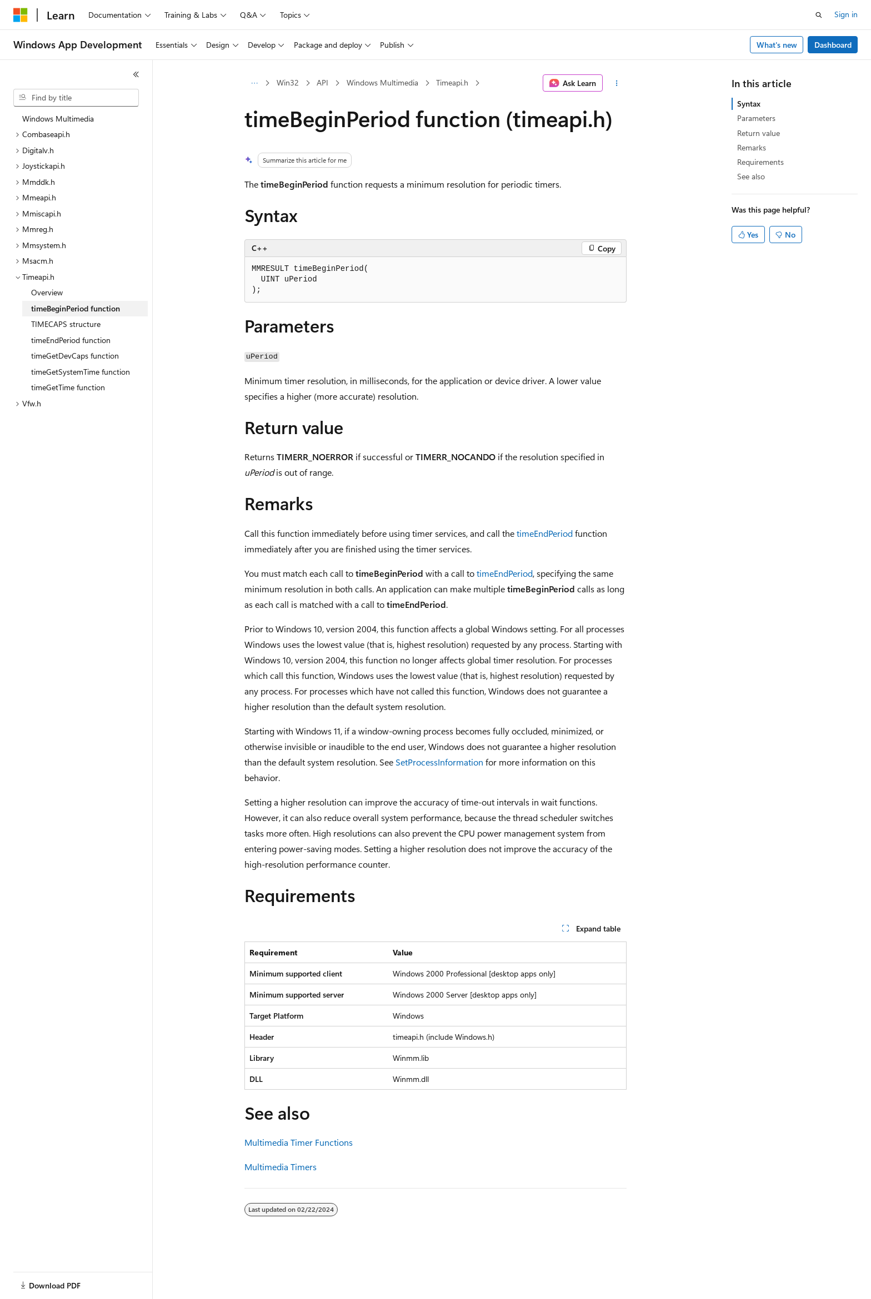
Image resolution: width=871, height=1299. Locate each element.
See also (751, 176)
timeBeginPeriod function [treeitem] (75, 308)
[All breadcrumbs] (254, 83)
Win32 (288, 82)
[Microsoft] (20, 15)
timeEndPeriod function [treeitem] (71, 340)
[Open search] (819, 15)
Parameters (756, 118)
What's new (777, 44)
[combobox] (76, 98)
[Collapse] (136, 74)
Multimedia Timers (280, 1166)
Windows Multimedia (382, 82)
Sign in (846, 14)
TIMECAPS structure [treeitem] (66, 324)
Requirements (760, 162)
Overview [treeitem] (47, 292)
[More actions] (617, 83)
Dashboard (833, 44)
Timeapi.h (452, 82)
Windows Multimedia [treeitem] (58, 118)
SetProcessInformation (439, 762)
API (322, 82)
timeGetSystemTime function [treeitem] (80, 371)
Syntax (748, 103)
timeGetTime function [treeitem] (68, 387)
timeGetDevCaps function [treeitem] (75, 355)
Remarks (751, 147)
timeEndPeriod (545, 533)
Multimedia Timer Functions (298, 1142)
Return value (758, 133)
